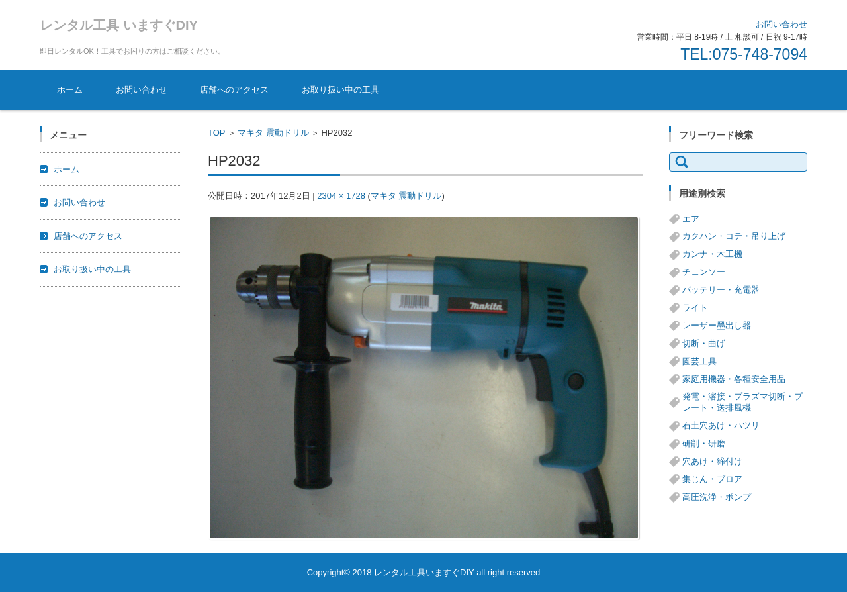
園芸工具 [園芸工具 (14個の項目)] (699, 361)
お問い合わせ (141, 90)
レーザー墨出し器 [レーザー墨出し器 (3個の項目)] (716, 325)
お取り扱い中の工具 (340, 90)
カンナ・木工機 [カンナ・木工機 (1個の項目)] (712, 254)
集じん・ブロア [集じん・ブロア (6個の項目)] (712, 479)
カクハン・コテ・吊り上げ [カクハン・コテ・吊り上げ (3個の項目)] (733, 236)
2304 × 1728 (341, 196)
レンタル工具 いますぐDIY (119, 25)
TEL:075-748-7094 (743, 54)
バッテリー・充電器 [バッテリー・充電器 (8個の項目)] (721, 290)
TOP (217, 133)
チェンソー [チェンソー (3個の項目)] (703, 272)
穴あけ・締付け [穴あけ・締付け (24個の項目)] (712, 461)
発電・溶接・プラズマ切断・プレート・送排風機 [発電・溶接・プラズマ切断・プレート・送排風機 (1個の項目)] (742, 402)
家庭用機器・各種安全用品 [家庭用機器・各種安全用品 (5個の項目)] (733, 379)
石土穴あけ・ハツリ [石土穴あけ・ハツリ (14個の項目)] (721, 425)
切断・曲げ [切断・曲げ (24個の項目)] (703, 343)
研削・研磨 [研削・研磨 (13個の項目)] (703, 443)
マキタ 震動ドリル (273, 133)
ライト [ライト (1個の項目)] (695, 308)
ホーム (70, 90)
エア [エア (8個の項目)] (690, 219)
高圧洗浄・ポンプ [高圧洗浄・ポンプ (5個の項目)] (716, 497)
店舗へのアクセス (234, 90)
